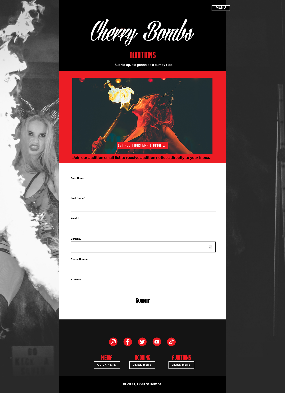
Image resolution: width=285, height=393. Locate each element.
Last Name (77, 198)
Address (76, 280)
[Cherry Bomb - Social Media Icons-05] (156, 341)
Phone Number (80, 259)
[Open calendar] (210, 247)
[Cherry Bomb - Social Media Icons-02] (113, 341)
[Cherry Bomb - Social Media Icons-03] (142, 341)
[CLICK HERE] (107, 365)
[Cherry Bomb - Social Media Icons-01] (127, 341)
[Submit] (142, 300)
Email (74, 219)
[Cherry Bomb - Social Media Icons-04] (171, 341)
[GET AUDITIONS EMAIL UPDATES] (142, 145)
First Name (77, 178)
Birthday (76, 239)
